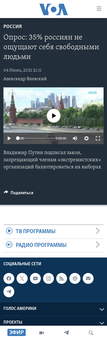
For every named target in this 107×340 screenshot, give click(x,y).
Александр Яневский (25, 79)
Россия (12, 27)
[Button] (18, 194)
